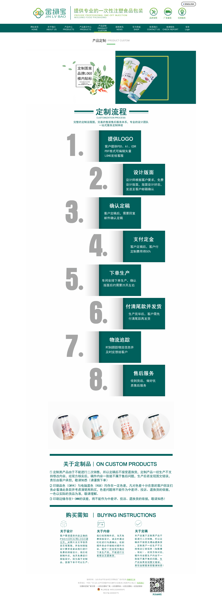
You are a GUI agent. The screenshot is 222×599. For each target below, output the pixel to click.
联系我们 (140, 583)
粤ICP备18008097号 (111, 593)
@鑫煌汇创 (131, 579)
